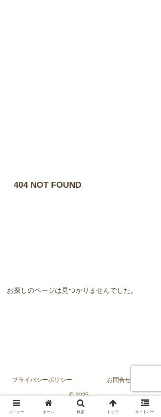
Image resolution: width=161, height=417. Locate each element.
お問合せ (119, 379)
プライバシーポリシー (42, 379)
